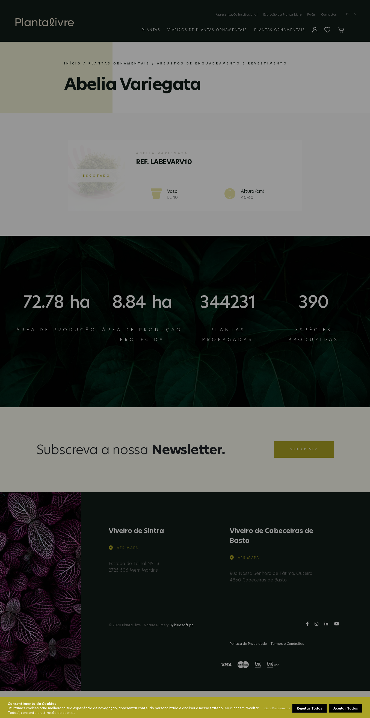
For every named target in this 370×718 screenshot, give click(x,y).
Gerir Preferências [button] (277, 708)
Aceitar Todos (345, 708)
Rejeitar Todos (309, 708)
